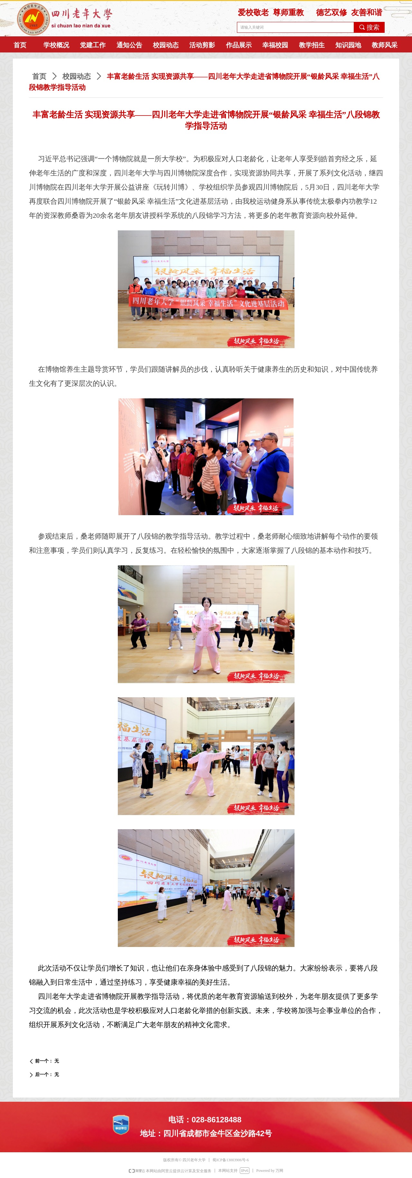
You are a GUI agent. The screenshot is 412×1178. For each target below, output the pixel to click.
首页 (39, 76)
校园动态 (76, 76)
